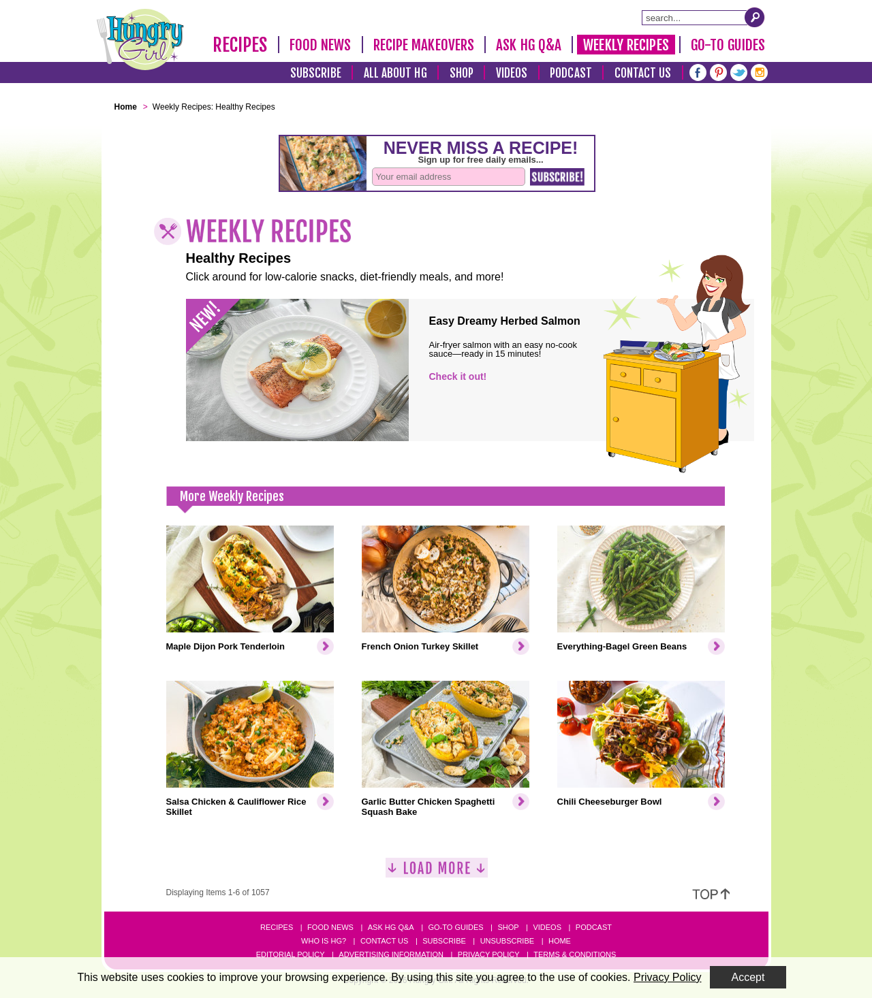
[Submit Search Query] (755, 17)
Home (559, 941)
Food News (321, 45)
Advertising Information (391, 954)
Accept (748, 977)
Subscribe (315, 73)
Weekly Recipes (625, 45)
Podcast (571, 73)
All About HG (395, 73)
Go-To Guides (728, 45)
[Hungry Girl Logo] (140, 39)
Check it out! (458, 376)
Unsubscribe (507, 941)
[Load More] (437, 873)
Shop (461, 73)
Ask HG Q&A (528, 45)
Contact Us (643, 73)
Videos (512, 73)
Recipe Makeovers (424, 45)
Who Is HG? (323, 941)
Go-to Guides (455, 927)
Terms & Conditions (574, 954)
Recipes (240, 45)
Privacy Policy (489, 954)
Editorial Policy (290, 954)
